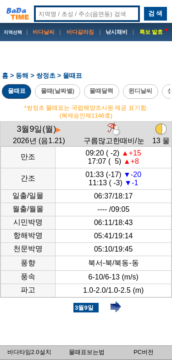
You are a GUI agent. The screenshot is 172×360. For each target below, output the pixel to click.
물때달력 (101, 90)
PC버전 (143, 352)
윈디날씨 (140, 90)
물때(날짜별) (58, 90)
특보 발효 (153, 32)
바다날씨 (44, 32)
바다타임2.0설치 (29, 352)
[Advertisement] (86, 59)
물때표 (17, 90)
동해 (22, 75)
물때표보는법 (87, 352)
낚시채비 (116, 32)
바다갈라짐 (80, 32)
